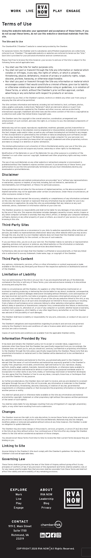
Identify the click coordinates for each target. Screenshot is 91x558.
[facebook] (53, 536)
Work (18, 494)
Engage (18, 508)
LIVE (30, 11)
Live (18, 499)
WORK (16, 11)
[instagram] (58, 536)
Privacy (46, 508)
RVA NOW (46, 494)
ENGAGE (73, 11)
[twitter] (48, 536)
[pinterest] (42, 536)
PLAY (57, 11)
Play (19, 503)
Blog (46, 503)
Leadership (46, 499)
